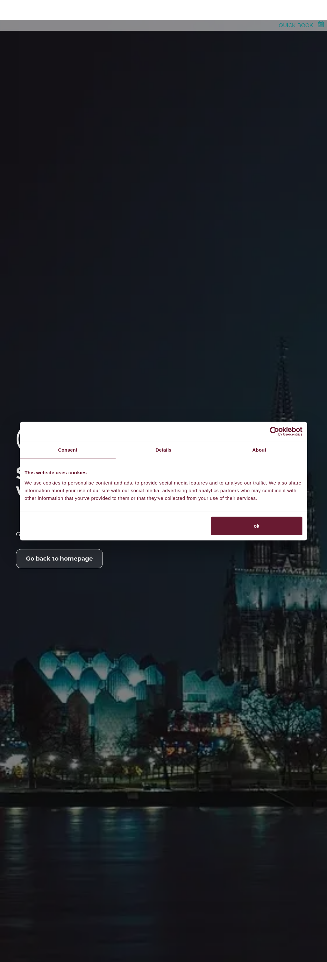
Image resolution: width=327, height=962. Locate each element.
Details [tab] (163, 450)
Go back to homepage (59, 558)
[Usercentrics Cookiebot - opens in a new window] (274, 431)
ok (257, 525)
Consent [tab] (68, 450)
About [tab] (259, 450)
